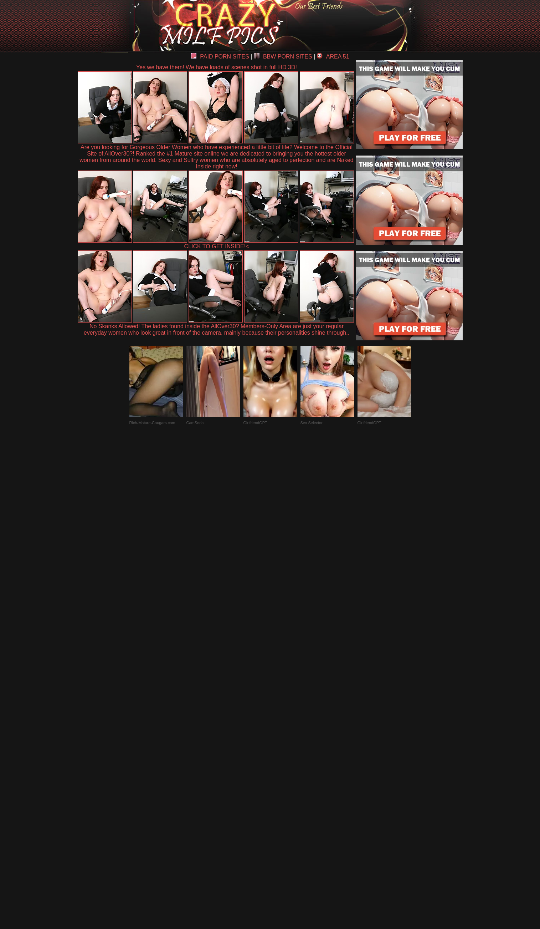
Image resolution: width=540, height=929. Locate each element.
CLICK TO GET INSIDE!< (216, 246)
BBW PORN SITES (283, 57)
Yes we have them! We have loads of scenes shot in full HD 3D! (216, 67)
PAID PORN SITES (220, 57)
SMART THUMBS (282, 763)
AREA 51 (333, 57)
